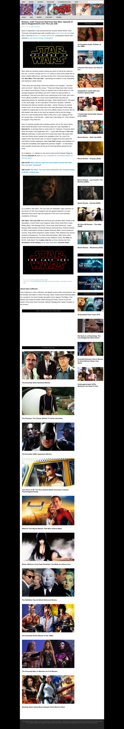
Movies (42, 280)
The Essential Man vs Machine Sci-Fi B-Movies (39, 671)
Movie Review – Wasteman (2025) (90, 247)
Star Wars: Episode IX (54, 281)
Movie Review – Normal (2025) (89, 203)
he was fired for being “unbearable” (40, 38)
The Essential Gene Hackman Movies (36, 383)
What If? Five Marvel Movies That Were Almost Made (42, 528)
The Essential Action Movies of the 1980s (37, 636)
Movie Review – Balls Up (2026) (89, 137)
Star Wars (44, 281)
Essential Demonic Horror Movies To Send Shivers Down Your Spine (90, 361)
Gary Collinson (35, 280)
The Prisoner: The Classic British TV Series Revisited (42, 418)
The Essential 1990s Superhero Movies (37, 454)
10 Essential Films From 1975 (89, 314)
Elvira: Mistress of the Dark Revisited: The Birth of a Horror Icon (46, 564)
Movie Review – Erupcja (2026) (89, 158)
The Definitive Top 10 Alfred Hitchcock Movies (39, 600)
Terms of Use (66, 722)
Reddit (47, 73)
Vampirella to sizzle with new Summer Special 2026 (88, 92)
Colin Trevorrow (36, 281)
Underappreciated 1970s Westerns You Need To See (88, 385)
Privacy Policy (74, 722)
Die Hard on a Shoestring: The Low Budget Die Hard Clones (89, 337)
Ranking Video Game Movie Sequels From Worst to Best (43, 707)
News (46, 280)
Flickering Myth (62, 9)
